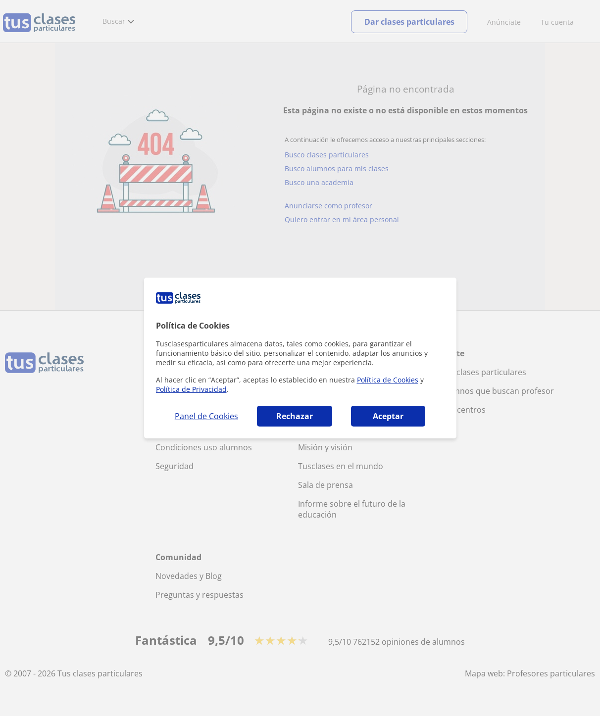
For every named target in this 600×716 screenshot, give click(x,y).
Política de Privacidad (191, 389)
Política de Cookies (387, 379)
